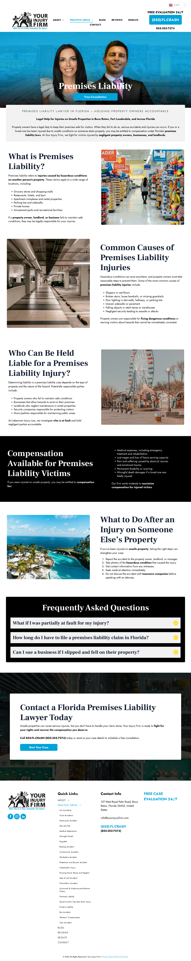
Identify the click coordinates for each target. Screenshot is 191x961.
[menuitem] (58, 20)
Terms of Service (121, 956)
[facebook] (10, 817)
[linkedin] (23, 817)
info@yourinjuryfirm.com (115, 818)
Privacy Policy (107, 956)
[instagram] (17, 817)
